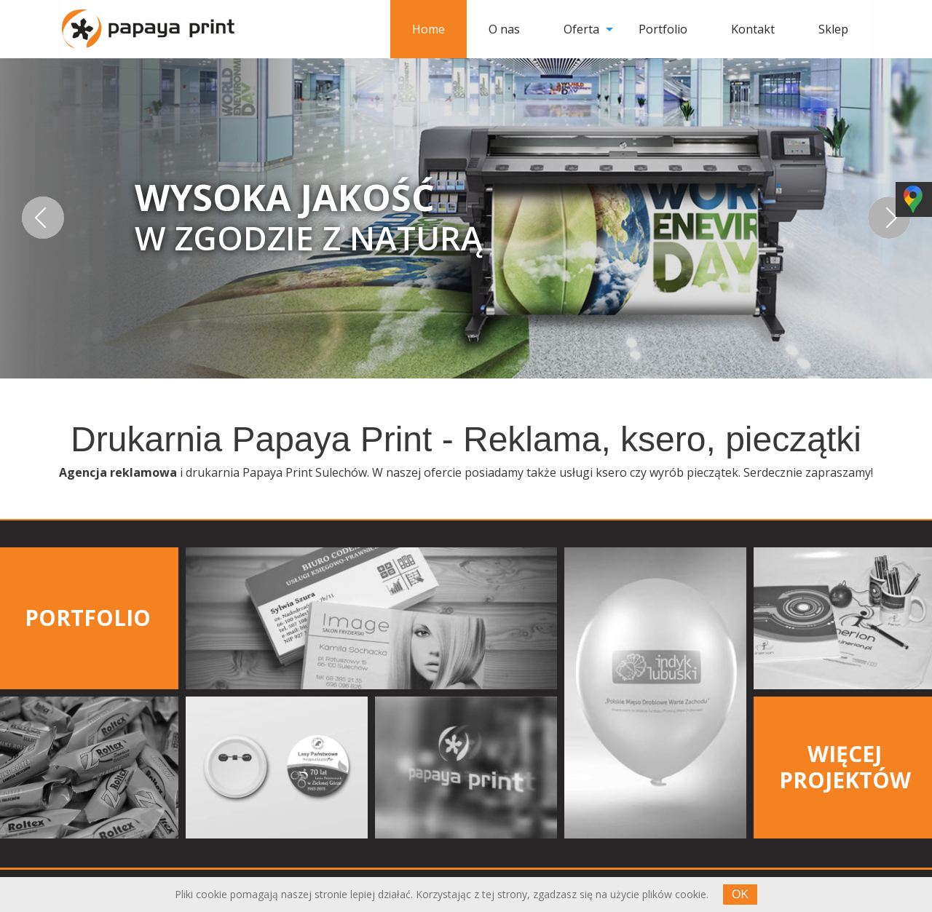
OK (740, 894)
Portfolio (663, 29)
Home (428, 29)
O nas (504, 29)
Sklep (833, 29)
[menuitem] (428, 29)
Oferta (581, 29)
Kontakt (753, 29)
